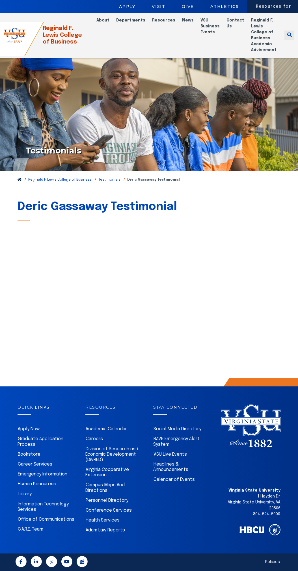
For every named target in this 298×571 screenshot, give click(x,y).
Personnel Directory (107, 500)
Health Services (103, 520)
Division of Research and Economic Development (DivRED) (111, 454)
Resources (163, 20)
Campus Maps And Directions (105, 488)
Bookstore (29, 454)
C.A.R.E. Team (30, 529)
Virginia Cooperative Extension (107, 472)
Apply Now (29, 429)
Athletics (224, 6)
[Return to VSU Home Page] (19, 179)
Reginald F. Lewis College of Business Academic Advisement (264, 35)
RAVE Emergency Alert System (176, 441)
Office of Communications (46, 519)
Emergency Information (42, 474)
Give (188, 6)
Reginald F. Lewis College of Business (67, 35)
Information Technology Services (43, 507)
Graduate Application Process (40, 441)
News (188, 20)
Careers (94, 438)
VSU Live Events (170, 454)
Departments (130, 20)
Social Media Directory (177, 429)
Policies (272, 562)
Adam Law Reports (105, 530)
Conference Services (109, 510)
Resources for (273, 6)
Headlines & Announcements (170, 467)
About (102, 20)
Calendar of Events (174, 479)
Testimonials (109, 179)
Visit (158, 6)
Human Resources (37, 484)
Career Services (35, 464)
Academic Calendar (106, 429)
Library (25, 494)
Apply (127, 6)
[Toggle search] (289, 35)
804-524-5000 (266, 514)
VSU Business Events (210, 26)
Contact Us (235, 23)
